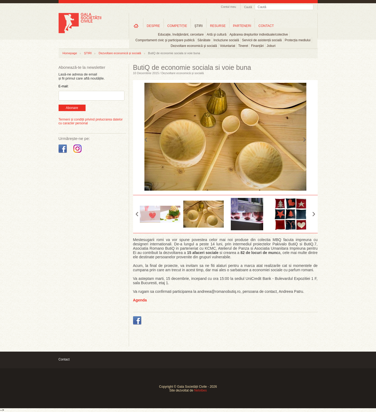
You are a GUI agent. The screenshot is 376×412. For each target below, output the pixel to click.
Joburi (271, 46)
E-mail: (64, 86)
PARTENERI (242, 26)
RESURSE (218, 26)
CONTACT (266, 26)
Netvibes (200, 390)
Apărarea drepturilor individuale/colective (258, 34)
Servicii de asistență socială (262, 40)
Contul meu (228, 6)
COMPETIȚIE (177, 26)
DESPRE (153, 26)
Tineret (243, 46)
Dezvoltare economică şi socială (194, 46)
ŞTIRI (198, 26)
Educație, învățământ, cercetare (181, 34)
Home (136, 26)
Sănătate (204, 40)
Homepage (70, 53)
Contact (64, 359)
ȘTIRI (88, 53)
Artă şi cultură (216, 34)
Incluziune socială (226, 40)
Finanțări (257, 46)
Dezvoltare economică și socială (120, 53)
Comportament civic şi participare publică (165, 40)
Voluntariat (227, 46)
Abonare (72, 108)
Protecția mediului (297, 40)
